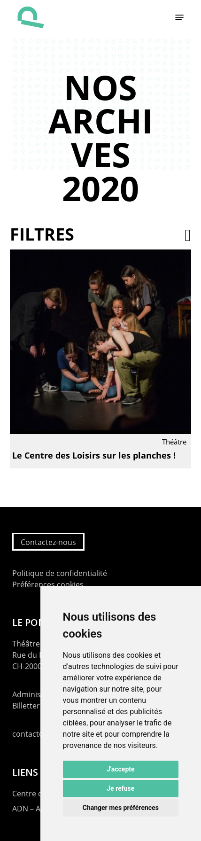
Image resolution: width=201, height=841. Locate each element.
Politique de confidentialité (59, 573)
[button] (179, 17)
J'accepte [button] (121, 769)
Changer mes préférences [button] (121, 807)
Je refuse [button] (120, 788)
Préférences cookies (48, 584)
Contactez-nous (48, 542)
